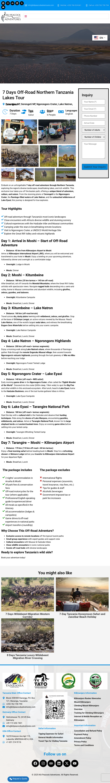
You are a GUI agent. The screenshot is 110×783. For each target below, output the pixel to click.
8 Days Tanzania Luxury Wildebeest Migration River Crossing (27, 657)
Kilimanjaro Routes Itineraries (87, 698)
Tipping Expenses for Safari (50, 734)
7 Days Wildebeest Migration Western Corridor (28, 615)
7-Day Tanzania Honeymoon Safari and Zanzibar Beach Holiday (82, 615)
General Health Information (50, 737)
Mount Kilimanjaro (82, 702)
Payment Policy (81, 734)
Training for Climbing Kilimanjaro (89, 713)
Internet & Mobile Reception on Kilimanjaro (88, 718)
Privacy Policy (80, 741)
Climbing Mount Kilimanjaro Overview (86, 707)
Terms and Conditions (84, 745)
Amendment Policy (82, 738)
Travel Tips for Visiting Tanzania (52, 741)
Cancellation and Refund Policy (88, 731)
